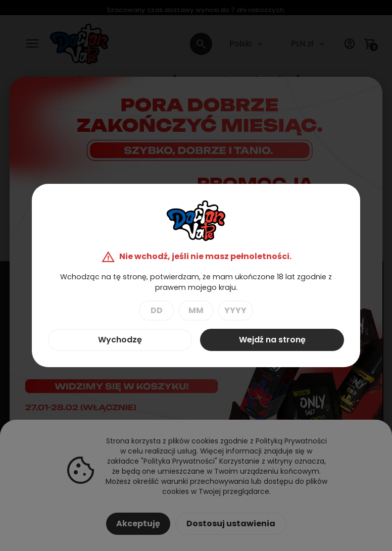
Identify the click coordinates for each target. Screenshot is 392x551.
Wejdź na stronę (272, 339)
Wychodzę (120, 339)
